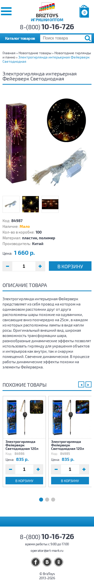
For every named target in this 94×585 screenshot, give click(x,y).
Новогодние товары (35, 53)
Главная (9, 53)
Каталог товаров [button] (20, 38)
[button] (6, 11)
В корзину (70, 266)
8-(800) (47, 26)
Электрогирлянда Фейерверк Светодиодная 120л (22, 444)
